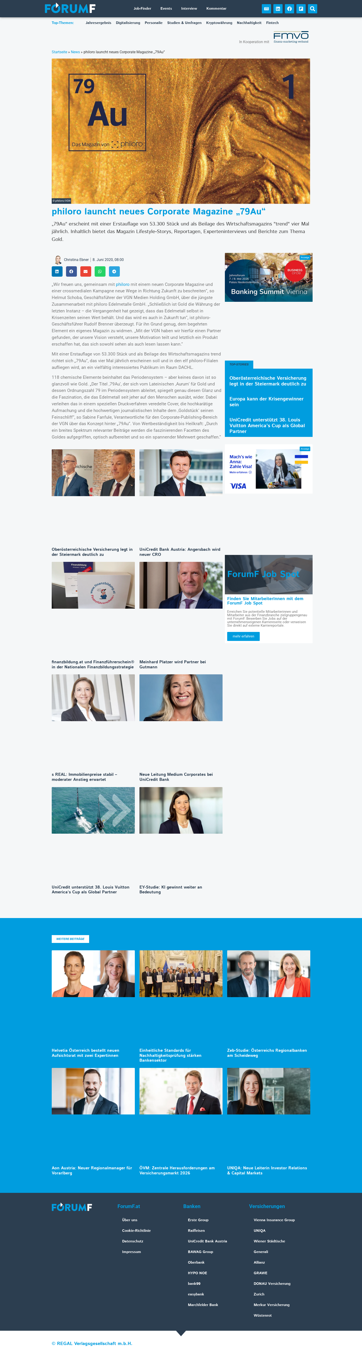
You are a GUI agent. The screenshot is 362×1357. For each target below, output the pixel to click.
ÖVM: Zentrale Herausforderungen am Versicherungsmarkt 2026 (177, 1170)
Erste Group (198, 1220)
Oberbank (196, 1262)
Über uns (129, 1220)
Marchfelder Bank (203, 1305)
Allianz (259, 1262)
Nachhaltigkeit (249, 23)
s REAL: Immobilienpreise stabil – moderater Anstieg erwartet (84, 777)
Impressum (131, 1252)
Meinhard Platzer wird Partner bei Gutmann (172, 664)
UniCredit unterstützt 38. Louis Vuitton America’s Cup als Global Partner (91, 889)
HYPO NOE (197, 1273)
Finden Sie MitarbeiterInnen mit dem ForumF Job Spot (265, 601)
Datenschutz (132, 1241)
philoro (123, 284)
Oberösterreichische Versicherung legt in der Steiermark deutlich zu (92, 552)
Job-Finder (142, 8)
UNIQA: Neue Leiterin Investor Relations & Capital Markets (267, 1170)
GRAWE (260, 1273)
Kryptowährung (219, 23)
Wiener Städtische (269, 1241)
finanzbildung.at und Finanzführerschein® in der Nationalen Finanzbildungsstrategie (93, 664)
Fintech (272, 23)
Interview (189, 8)
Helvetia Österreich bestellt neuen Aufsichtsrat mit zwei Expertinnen (85, 1053)
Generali (261, 1252)
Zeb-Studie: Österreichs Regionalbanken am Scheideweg (267, 1053)
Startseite (59, 52)
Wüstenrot (263, 1315)
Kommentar (216, 8)
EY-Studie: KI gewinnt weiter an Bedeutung (170, 889)
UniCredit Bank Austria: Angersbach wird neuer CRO (179, 552)
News (75, 52)
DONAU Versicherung (272, 1283)
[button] (312, 8)
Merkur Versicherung (272, 1305)
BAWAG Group (200, 1252)
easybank (196, 1294)
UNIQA (259, 1230)
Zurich (259, 1294)
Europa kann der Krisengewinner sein (266, 402)
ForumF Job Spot (263, 574)
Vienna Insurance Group (274, 1220)
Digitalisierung (128, 23)
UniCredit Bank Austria (207, 1241)
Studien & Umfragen (184, 23)
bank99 (194, 1283)
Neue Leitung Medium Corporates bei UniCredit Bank (176, 777)
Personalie (154, 23)
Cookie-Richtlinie (136, 1230)
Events (166, 8)
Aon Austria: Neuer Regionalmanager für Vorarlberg (92, 1170)
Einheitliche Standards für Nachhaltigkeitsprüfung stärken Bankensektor (170, 1056)
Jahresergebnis (98, 23)
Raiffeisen (196, 1230)
